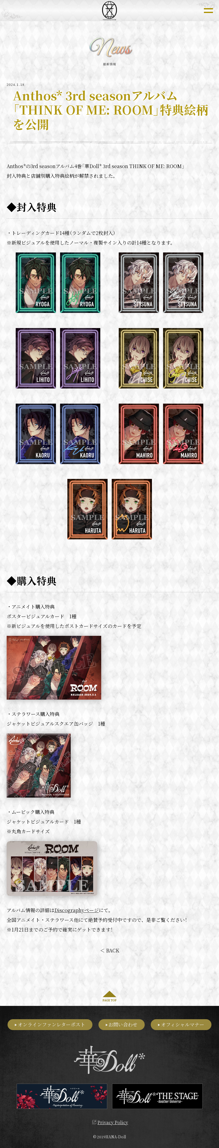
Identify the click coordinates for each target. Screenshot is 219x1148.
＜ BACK (109, 950)
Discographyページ (76, 910)
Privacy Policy (113, 1121)
